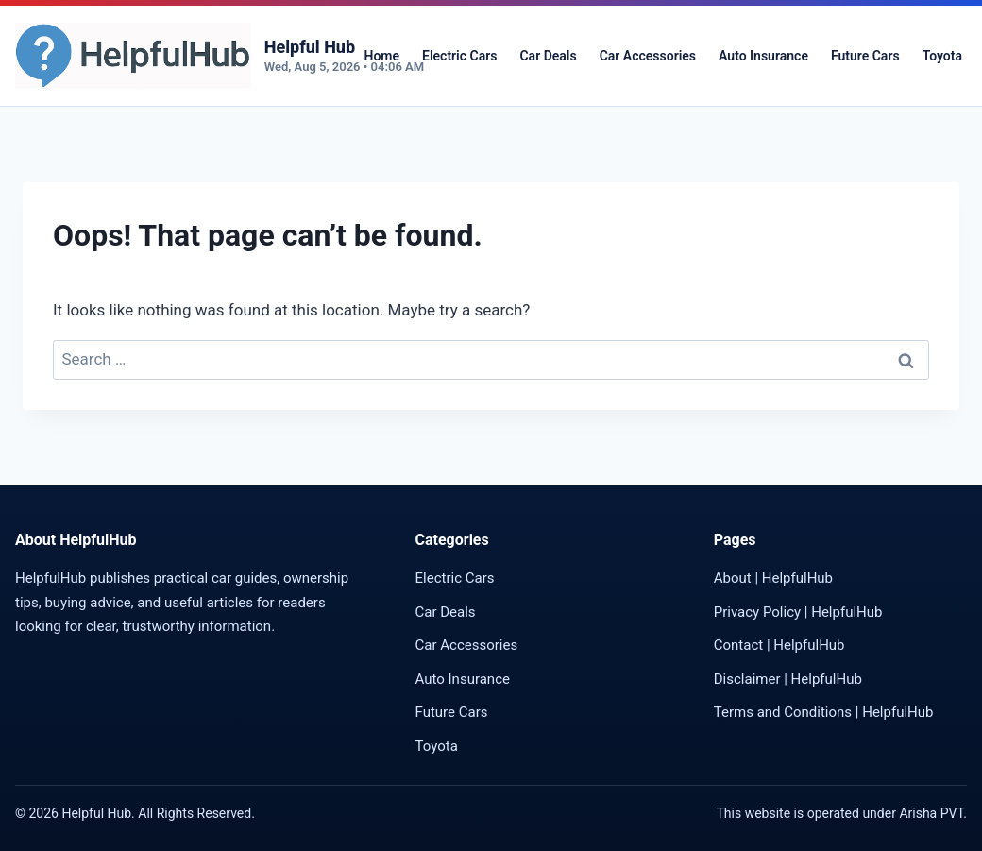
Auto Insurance (763, 55)
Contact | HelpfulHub (779, 645)
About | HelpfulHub (773, 578)
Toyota (942, 55)
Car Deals (547, 55)
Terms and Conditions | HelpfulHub (824, 712)
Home (381, 55)
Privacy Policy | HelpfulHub (798, 612)
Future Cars (865, 55)
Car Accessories (648, 55)
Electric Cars (459, 55)
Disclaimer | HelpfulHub (788, 679)
